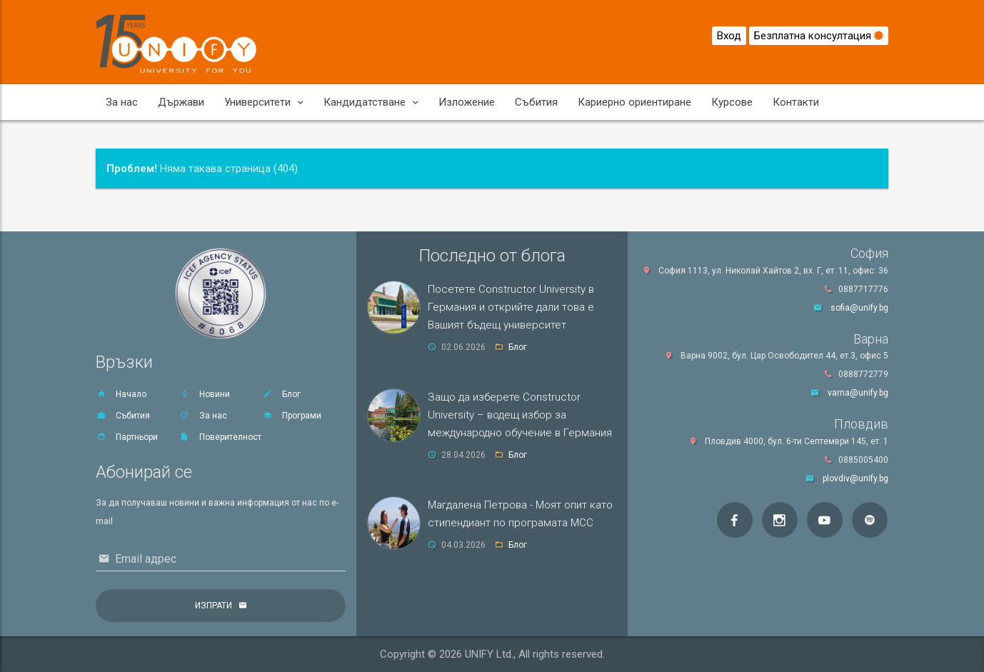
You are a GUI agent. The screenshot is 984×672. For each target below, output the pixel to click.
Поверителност (220, 437)
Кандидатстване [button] (370, 102)
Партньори (127, 437)
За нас (122, 102)
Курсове (732, 102)
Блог (281, 394)
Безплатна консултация (818, 35)
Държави (181, 102)
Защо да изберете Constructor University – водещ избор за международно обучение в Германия (520, 415)
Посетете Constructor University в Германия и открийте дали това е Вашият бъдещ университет (511, 307)
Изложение (466, 102)
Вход (729, 35)
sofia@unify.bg (859, 308)
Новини (204, 394)
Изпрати (213, 606)
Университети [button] (263, 102)
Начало (121, 394)
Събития (536, 102)
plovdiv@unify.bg (855, 478)
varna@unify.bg (858, 393)
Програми (291, 416)
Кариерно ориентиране (634, 102)
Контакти (796, 102)
